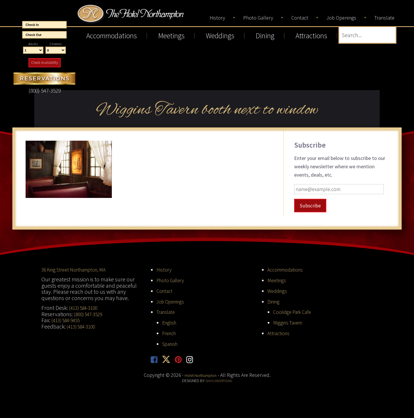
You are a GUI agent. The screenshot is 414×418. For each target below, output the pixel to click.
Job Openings (172, 300)
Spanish (171, 343)
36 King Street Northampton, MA (78, 269)
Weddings (278, 290)
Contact (165, 290)
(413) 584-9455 (67, 319)
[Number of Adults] (33, 50)
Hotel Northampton (150, 18)
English (170, 322)
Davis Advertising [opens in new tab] (219, 381)
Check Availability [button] (44, 62)
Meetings (277, 279)
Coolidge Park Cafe (295, 311)
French (170, 332)
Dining (274, 300)
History (164, 269)
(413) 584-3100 (85, 307)
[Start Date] (44, 24)
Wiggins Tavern (290, 322)
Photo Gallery (172, 279)
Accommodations (288, 269)
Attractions (279, 332)
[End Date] (44, 35)
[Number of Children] (55, 50)
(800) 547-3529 (90, 313)
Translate (167, 311)
